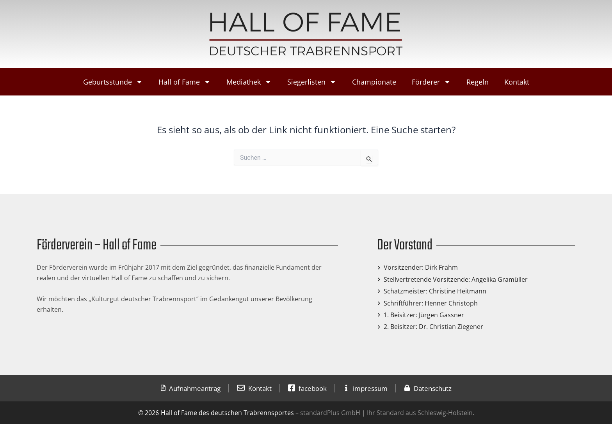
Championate (374, 82)
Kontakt (516, 82)
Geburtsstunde (113, 81)
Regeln (477, 82)
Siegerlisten (311, 81)
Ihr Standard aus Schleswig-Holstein (419, 412)
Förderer (431, 81)
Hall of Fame (184, 81)
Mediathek (249, 81)
